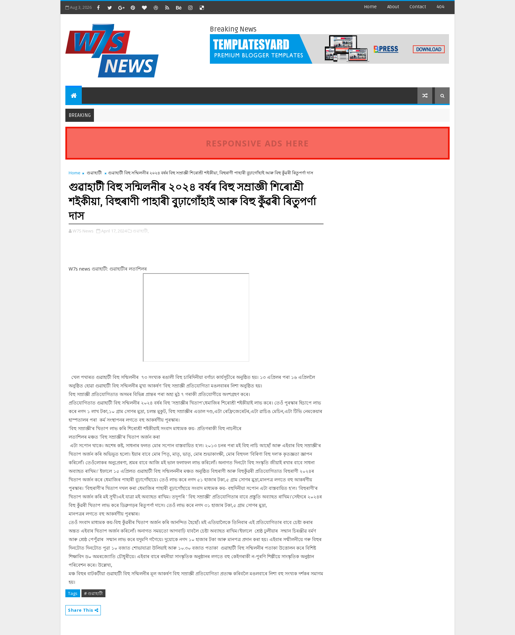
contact (418, 7)
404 (440, 7)
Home (370, 7)
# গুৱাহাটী (93, 593)
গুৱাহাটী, (141, 231)
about (393, 7)
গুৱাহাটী (94, 173)
